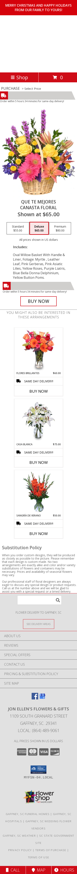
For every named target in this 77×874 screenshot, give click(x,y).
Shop (19, 77)
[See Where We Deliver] (38, 624)
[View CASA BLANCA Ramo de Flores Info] (38, 421)
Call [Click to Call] (13, 870)
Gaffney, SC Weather (19, 835)
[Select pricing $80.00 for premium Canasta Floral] (60, 228)
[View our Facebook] (35, 698)
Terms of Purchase (50, 850)
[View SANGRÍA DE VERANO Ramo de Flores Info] (38, 492)
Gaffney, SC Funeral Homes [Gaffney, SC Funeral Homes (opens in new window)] (28, 814)
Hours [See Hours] (64, 870)
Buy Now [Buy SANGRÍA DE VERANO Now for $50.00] (38, 533)
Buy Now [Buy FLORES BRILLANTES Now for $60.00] (38, 391)
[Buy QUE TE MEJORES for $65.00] (38, 301)
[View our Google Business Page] (42, 698)
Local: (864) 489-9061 (38, 730)
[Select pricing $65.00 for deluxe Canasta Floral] (39, 228)
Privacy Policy (20, 850)
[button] (38, 769)
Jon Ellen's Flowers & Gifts (29, 43)
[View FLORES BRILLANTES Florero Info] (38, 349)
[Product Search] (39, 600)
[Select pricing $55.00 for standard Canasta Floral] (18, 228)
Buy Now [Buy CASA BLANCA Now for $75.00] (38, 462)
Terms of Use (38, 857)
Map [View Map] (38, 870)
